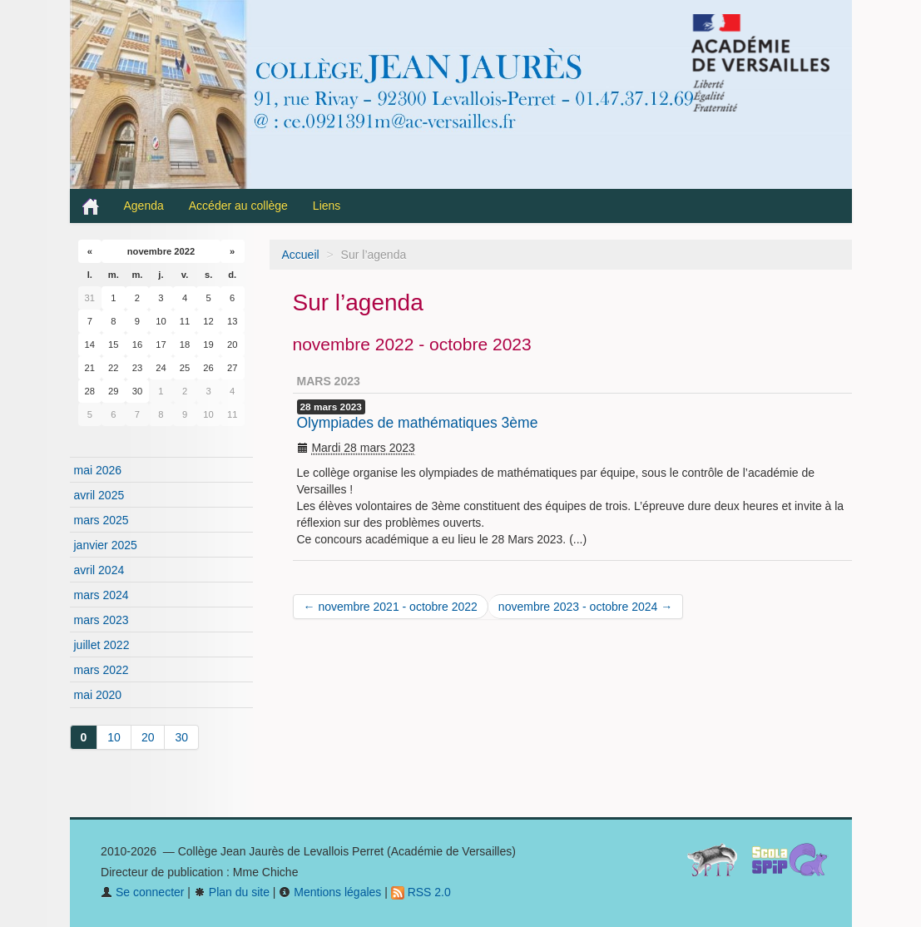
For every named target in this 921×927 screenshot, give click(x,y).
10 (114, 737)
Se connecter (142, 892)
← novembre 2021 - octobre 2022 (391, 606)
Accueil (300, 254)
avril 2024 (99, 570)
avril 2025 (99, 495)
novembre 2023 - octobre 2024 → (585, 606)
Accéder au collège (238, 205)
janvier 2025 (105, 545)
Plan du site (232, 892)
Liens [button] (328, 205)
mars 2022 (101, 670)
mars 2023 (101, 620)
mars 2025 (101, 520)
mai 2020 (98, 694)
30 (181, 737)
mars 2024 (101, 595)
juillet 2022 (102, 645)
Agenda (144, 205)
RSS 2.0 (421, 892)
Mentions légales (330, 892)
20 (148, 737)
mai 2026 (98, 470)
